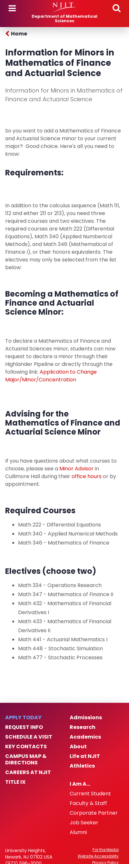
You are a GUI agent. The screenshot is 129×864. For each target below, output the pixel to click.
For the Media (106, 849)
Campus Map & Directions (25, 759)
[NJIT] (64, 8)
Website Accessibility (98, 856)
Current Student (90, 793)
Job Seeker (84, 823)
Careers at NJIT (28, 772)
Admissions (86, 717)
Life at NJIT (85, 756)
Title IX (15, 782)
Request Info (24, 727)
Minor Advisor (77, 468)
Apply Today (23, 717)
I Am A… (80, 784)
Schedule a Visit (28, 737)
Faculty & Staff (88, 803)
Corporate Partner (94, 813)
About (78, 746)
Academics (85, 737)
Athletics (82, 766)
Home (19, 33)
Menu (12, 8)
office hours (87, 476)
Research (82, 727)
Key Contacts (26, 746)
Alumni (78, 832)
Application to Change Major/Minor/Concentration (51, 375)
